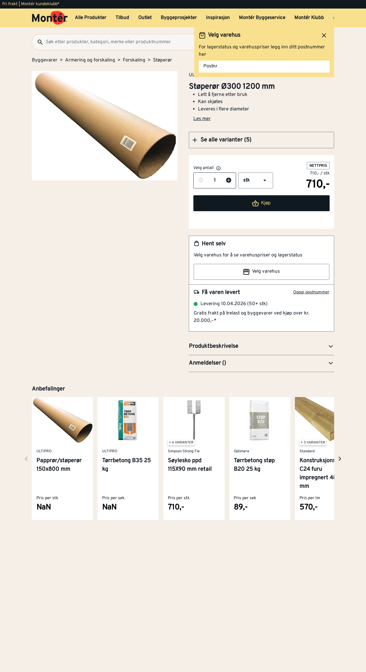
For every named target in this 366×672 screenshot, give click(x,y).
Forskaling (134, 60)
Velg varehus (261, 271)
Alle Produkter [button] (90, 18)
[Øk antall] (228, 180)
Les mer (202, 119)
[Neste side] (26, 459)
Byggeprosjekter (179, 18)
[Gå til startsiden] (50, 18)
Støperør (162, 60)
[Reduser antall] (201, 180)
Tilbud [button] (122, 18)
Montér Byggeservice (262, 18)
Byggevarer (44, 60)
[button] (261, 140)
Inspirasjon (218, 18)
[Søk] (38, 42)
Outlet (145, 18)
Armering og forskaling (90, 60)
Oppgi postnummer (311, 292)
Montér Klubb (309, 18)
